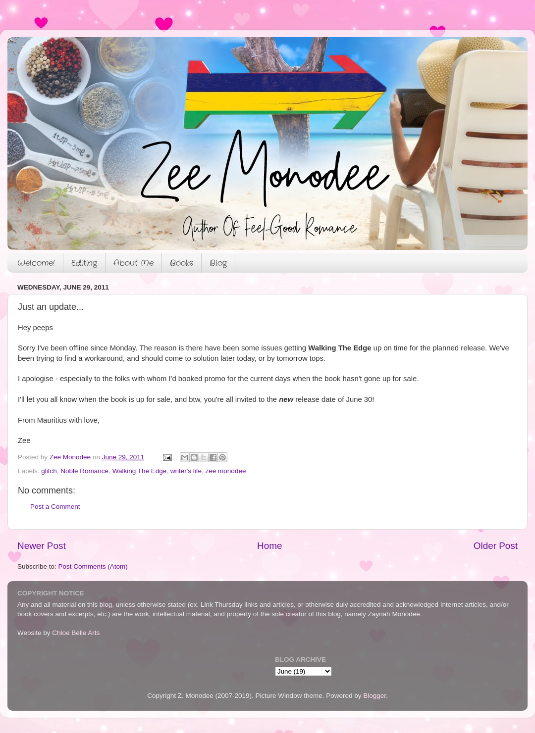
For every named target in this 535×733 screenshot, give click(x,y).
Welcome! (36, 263)
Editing (84, 263)
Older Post (496, 545)
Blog (218, 263)
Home (269, 545)
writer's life (186, 471)
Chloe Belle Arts (76, 632)
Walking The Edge (139, 471)
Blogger (374, 695)
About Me (133, 263)
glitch (49, 471)
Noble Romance (84, 471)
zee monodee (226, 471)
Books (181, 263)
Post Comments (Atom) (93, 566)
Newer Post (41, 545)
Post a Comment (55, 506)
